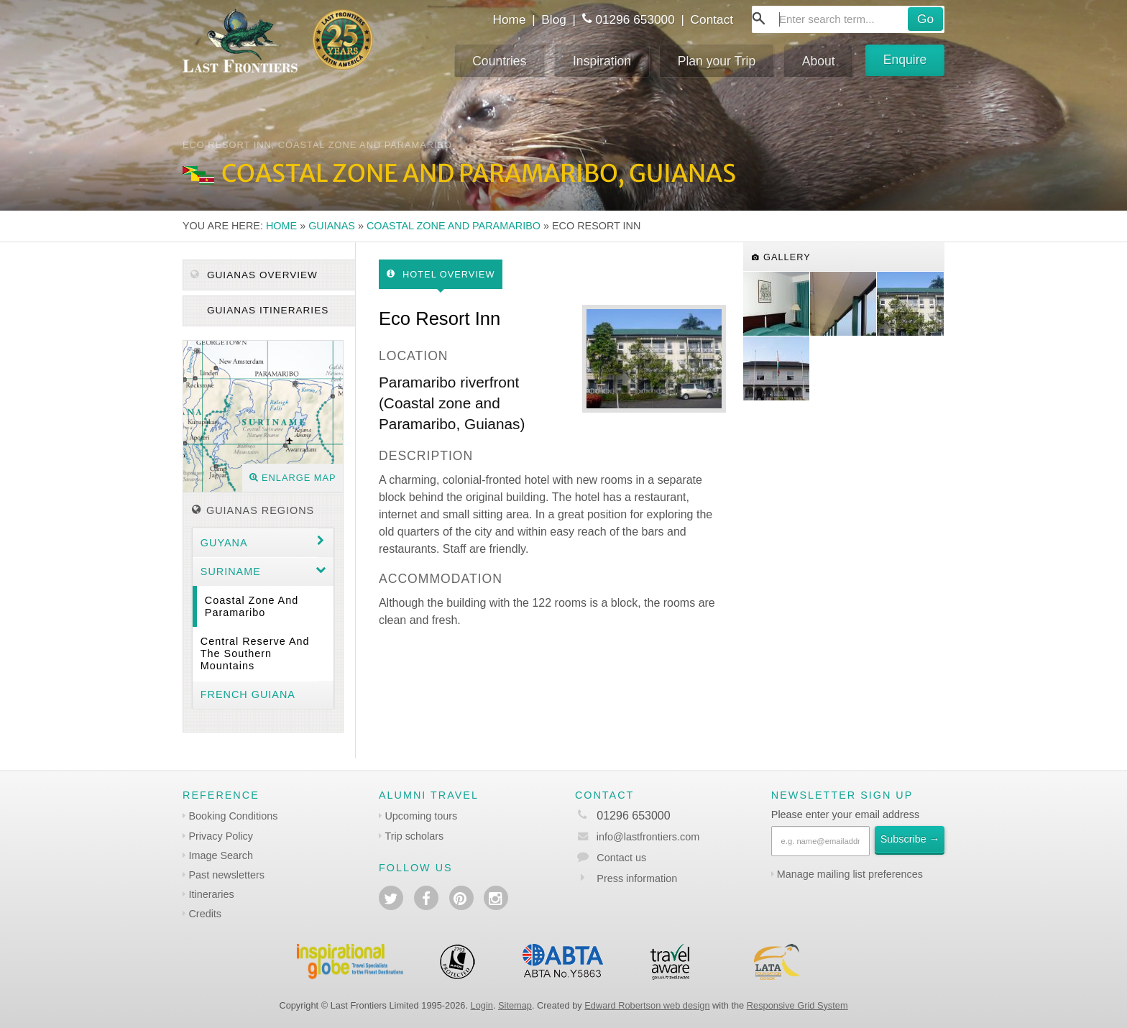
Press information (637, 878)
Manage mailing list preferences (850, 874)
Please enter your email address (845, 814)
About (818, 61)
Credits (204, 913)
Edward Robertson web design (646, 1005)
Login (482, 1005)
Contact (712, 19)
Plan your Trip (717, 61)
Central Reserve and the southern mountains (255, 653)
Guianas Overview (254, 275)
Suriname (231, 571)
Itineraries (211, 894)
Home (508, 19)
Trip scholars (414, 836)
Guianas (331, 225)
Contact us (621, 857)
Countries (499, 61)
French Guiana (248, 694)
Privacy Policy (220, 836)
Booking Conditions (232, 816)
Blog (553, 19)
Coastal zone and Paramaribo (453, 225)
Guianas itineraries (265, 310)
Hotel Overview (441, 274)
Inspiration (602, 61)
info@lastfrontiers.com (637, 837)
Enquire (905, 59)
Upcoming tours (421, 816)
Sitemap (515, 1005)
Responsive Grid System (797, 1005)
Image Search (220, 855)
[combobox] (848, 19)
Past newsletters (226, 875)
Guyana (224, 543)
